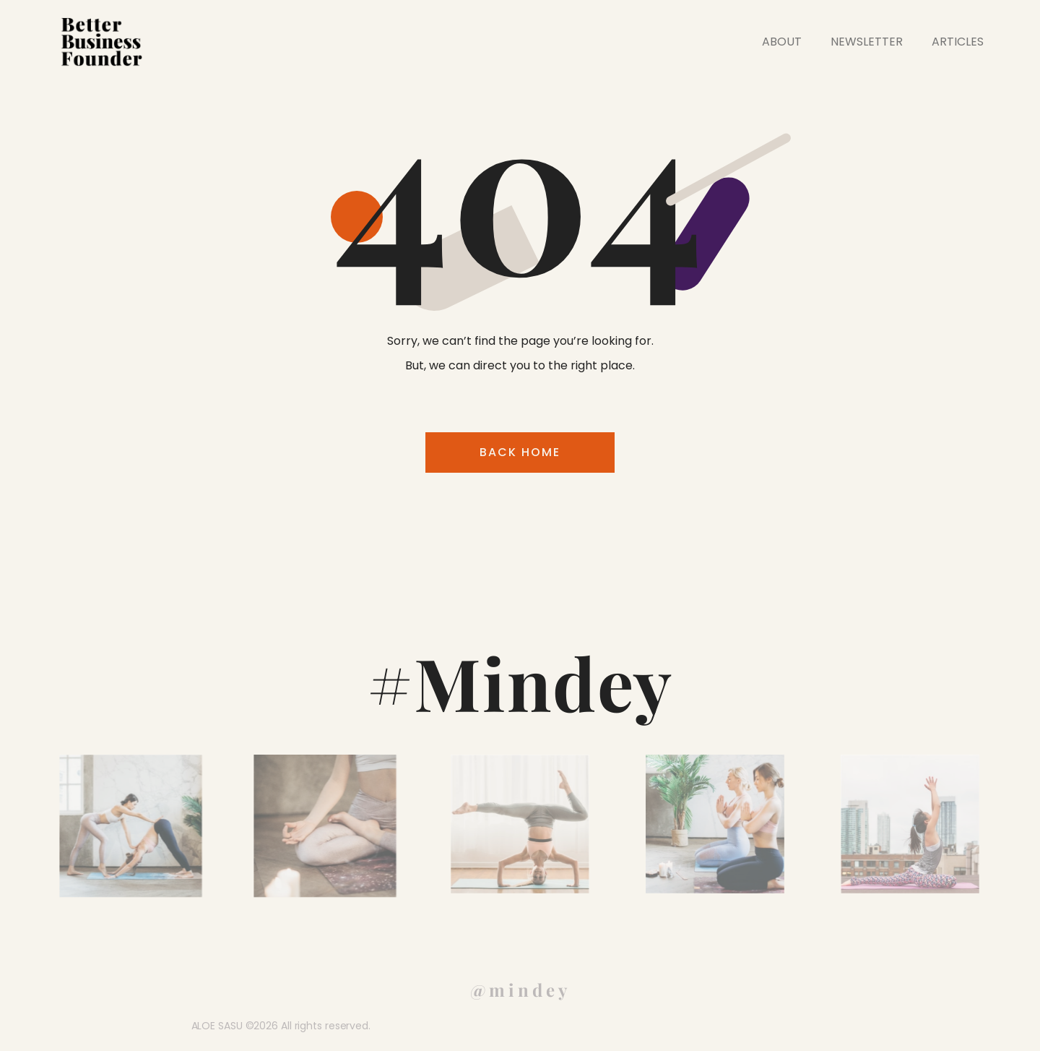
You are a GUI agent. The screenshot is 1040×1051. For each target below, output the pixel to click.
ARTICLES (958, 41)
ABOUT (782, 41)
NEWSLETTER (867, 41)
